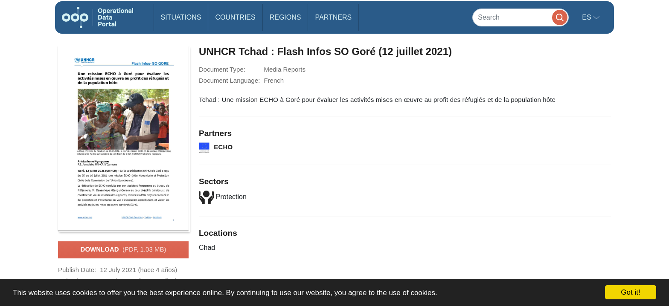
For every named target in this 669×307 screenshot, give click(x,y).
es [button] (587, 17)
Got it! (630, 292)
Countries (235, 17)
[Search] (520, 17)
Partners (333, 17)
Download (123, 250)
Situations (181, 17)
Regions (285, 17)
